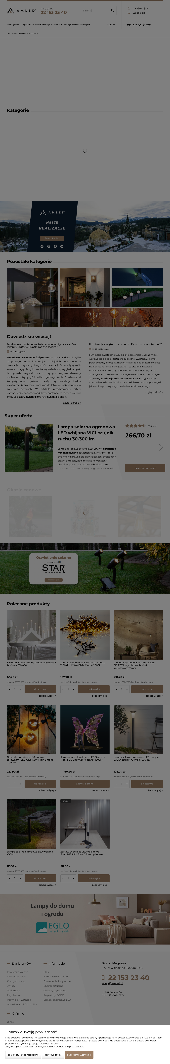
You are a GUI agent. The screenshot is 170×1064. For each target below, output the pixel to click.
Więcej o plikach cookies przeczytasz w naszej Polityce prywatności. (44, 1046)
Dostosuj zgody (52, 1054)
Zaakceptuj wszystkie (79, 1054)
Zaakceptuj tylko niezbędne (23, 1054)
